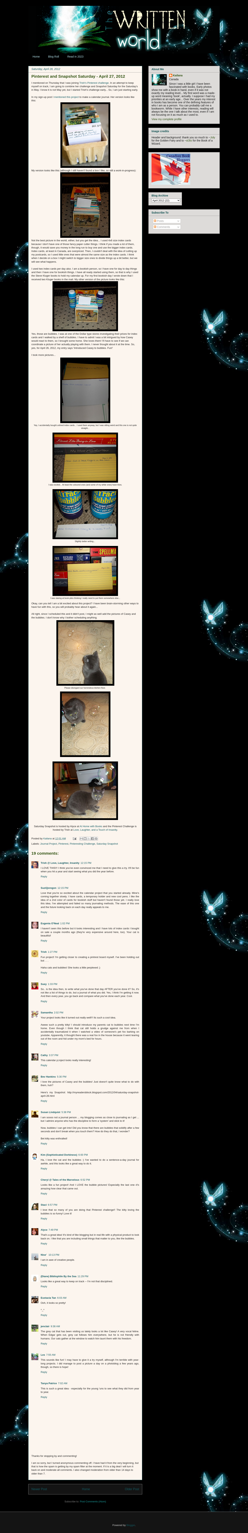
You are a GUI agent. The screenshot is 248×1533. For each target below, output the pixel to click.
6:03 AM (61, 1297)
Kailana (47, 838)
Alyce (44, 1229)
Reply (44, 876)
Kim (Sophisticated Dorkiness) (59, 1154)
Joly (212, 137)
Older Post (132, 1489)
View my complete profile (167, 119)
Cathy (44, 1055)
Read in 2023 (75, 56)
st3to (189, 140)
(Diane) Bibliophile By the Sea (58, 1276)
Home (36, 56)
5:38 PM (66, 1112)
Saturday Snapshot (107, 843)
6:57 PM (52, 1204)
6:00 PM (83, 1154)
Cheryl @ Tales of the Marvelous (60, 1179)
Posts (159, 220)
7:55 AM (50, 1354)
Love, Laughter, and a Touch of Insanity (95, 829)
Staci (44, 1204)
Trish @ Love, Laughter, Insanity (60, 862)
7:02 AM (62, 1383)
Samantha (47, 1012)
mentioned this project (66, 97)
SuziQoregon (48, 887)
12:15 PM (86, 862)
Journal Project (48, 843)
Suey (44, 984)
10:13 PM (53, 1254)
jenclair (45, 1326)
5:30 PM (61, 1076)
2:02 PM (58, 1012)
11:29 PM (83, 1276)
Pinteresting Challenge (82, 843)
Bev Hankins (48, 1076)
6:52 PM (85, 1179)
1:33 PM (52, 984)
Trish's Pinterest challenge (94, 82)
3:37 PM (53, 1055)
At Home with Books (91, 826)
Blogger (130, 1525)
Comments (162, 226)
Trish (44, 951)
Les (43, 1354)
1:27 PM (52, 951)
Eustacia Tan (48, 1297)
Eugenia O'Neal (50, 923)
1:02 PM (65, 923)
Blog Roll (53, 56)
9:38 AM (55, 1326)
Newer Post (39, 1489)
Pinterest (63, 843)
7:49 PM (53, 1229)
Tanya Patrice (49, 1383)
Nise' (44, 1254)
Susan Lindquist (50, 1112)
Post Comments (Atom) (93, 1501)
